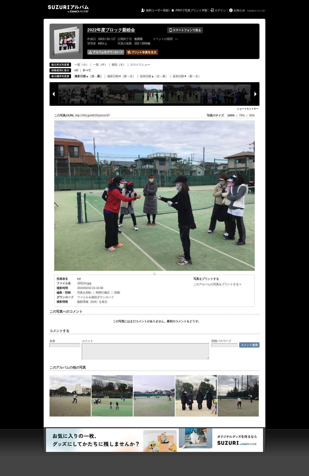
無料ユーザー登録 (157, 10)
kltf (76, 70)
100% (231, 115)
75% (242, 115)
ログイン (220, 10)
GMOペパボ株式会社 (256, 10)
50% (252, 115)
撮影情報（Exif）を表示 (92, 301)
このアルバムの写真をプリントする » (217, 284)
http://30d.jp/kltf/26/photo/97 (92, 115)
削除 (117, 292)
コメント (87, 341)
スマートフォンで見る (185, 30)
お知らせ (239, 10)
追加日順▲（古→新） (154, 76)
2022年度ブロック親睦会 (111, 30)
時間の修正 (103, 292)
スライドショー (140, 64)
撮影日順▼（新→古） (121, 76)
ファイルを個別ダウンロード (95, 297)
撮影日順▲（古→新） (89, 76)
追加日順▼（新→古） (187, 76)
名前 (52, 341)
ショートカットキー (247, 108)
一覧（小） (82, 64)
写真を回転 (84, 292)
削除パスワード (221, 341)
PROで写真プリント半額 (191, 10)
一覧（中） (100, 64)
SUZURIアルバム (68, 9)
